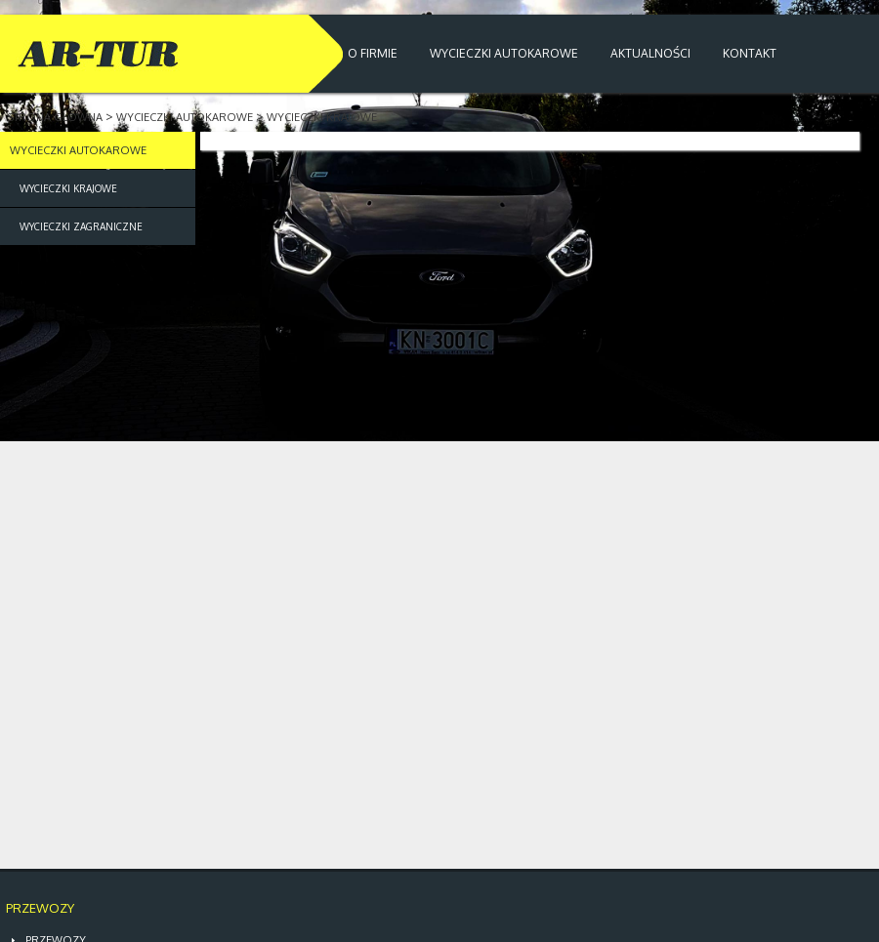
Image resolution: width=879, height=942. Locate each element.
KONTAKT (749, 53)
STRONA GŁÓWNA (54, 117)
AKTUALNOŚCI (650, 53)
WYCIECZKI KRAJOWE (322, 117)
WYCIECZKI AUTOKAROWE (504, 53)
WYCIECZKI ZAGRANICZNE (81, 226)
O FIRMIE (373, 53)
